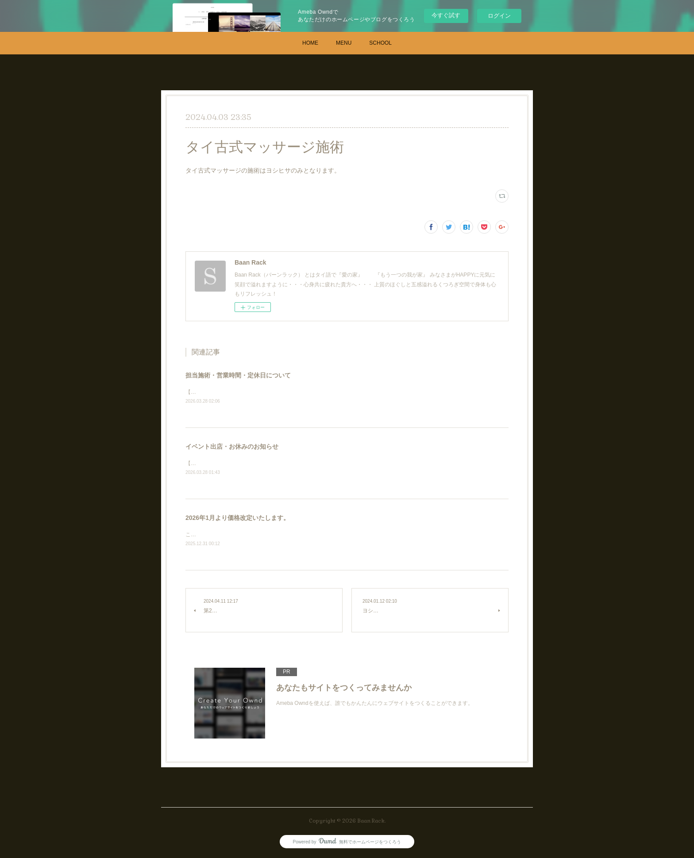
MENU (343, 43)
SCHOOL (380, 43)
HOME (310, 43)
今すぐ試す (446, 15)
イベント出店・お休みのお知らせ (231, 446)
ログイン (499, 15)
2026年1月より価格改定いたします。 (237, 519)
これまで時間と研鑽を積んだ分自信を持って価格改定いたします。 (265, 536)
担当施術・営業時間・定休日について (238, 375)
